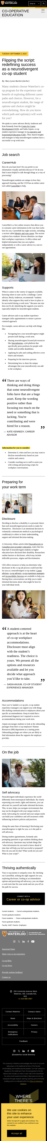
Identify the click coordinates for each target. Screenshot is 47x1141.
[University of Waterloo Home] (9, 3)
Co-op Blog (6, 961)
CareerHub (15, 186)
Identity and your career (24, 233)
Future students (7, 918)
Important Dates (8, 949)
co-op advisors (15, 573)
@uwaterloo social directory (23, 1055)
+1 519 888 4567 (25, 999)
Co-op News (7, 965)
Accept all (16, 1133)
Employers (22, 925)
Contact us (6, 977)
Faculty (4, 925)
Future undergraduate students (27, 918)
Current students (8, 911)
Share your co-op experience (13, 954)
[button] (34, 3)
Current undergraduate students (28, 911)
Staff (10, 925)
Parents (15, 925)
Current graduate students (11, 915)
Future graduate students (11, 922)
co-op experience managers (33, 573)
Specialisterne (17, 343)
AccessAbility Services (14, 576)
